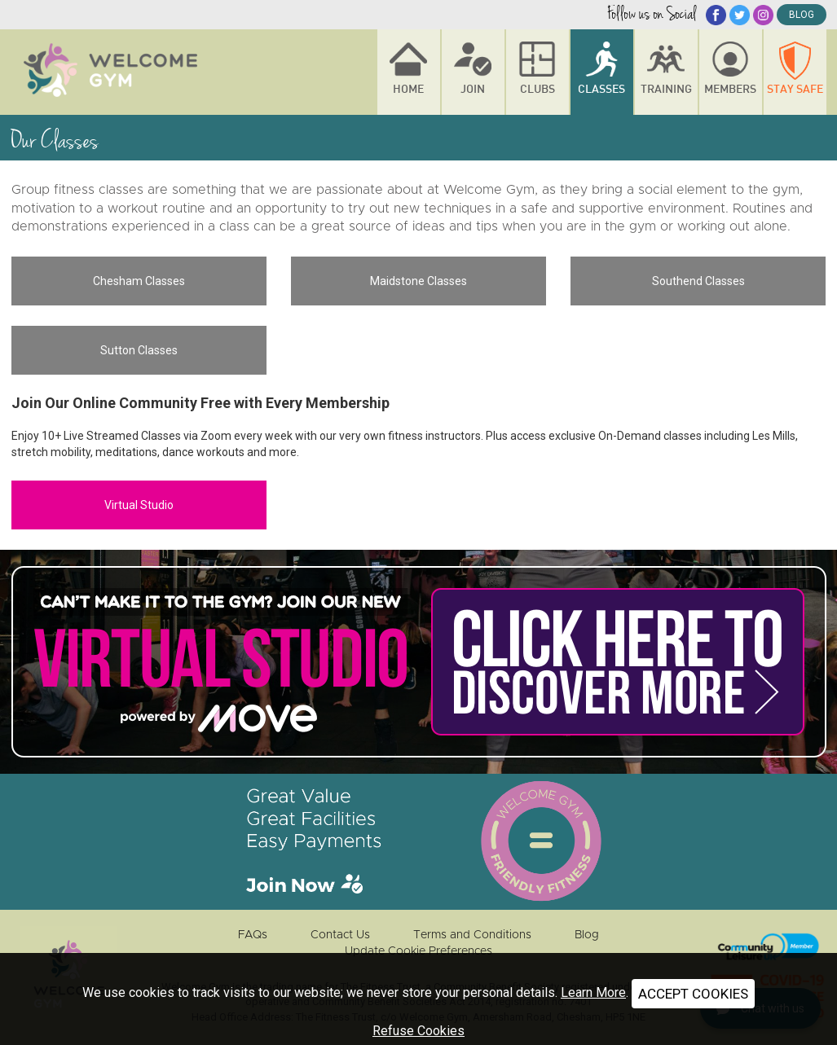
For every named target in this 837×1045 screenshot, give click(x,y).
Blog (587, 935)
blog (801, 14)
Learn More (593, 992)
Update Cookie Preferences (418, 951)
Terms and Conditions (472, 935)
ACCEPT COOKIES (693, 994)
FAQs (252, 935)
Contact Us (340, 935)
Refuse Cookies (418, 1030)
